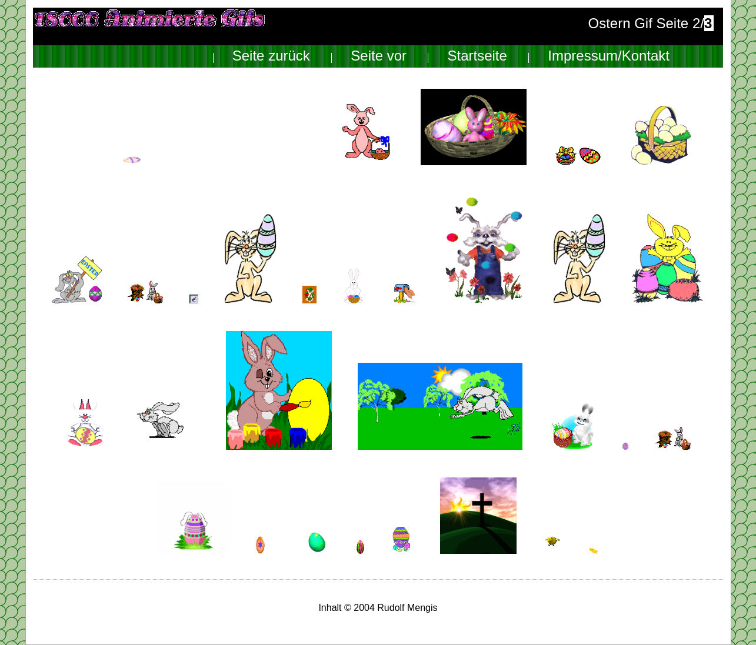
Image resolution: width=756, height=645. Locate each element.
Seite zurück (271, 56)
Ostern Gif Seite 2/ (650, 23)
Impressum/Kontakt (609, 56)
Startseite (477, 56)
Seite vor (379, 56)
